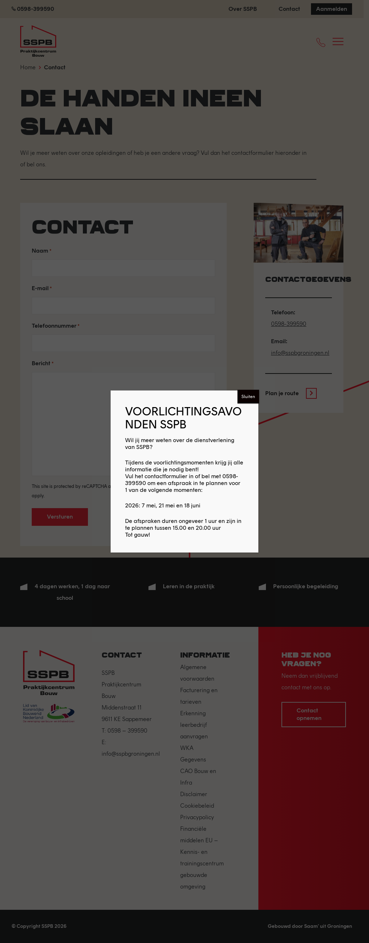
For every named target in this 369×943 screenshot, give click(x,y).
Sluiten (248, 396)
